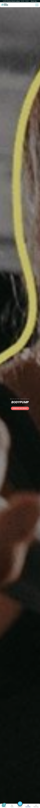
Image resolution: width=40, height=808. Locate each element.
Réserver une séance (20, 408)
